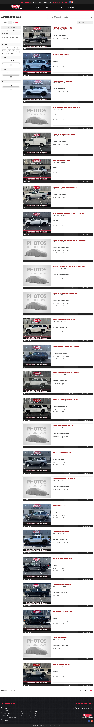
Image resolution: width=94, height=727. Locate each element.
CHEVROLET (14, 47)
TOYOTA (17, 53)
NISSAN (7, 53)
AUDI (3, 47)
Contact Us (5, 720)
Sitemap (74, 707)
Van (12, 40)
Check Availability (86, 48)
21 (25, 75)
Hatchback (5, 37)
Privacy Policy (81, 707)
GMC (14, 50)
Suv (3, 40)
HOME (37, 7)
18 (25, 605)
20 (25, 48)
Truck (7, 40)
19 (25, 155)
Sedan (17, 37)
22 (25, 526)
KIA (3, 53)
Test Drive (71, 48)
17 (25, 101)
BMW (8, 47)
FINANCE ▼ (60, 7)
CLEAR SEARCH (11, 30)
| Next (17, 22)
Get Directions (6, 713)
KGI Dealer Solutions (42, 725)
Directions (56, 2)
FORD (9, 50)
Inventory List (67, 707)
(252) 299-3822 (12, 717)
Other (12, 37)
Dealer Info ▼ (71, 7)
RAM (12, 53)
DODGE (4, 50)
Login (34, 725)
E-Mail (64, 2)
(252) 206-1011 (26, 2)
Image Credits (89, 707)
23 (25, 340)
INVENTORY (48, 7)
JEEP (18, 50)
